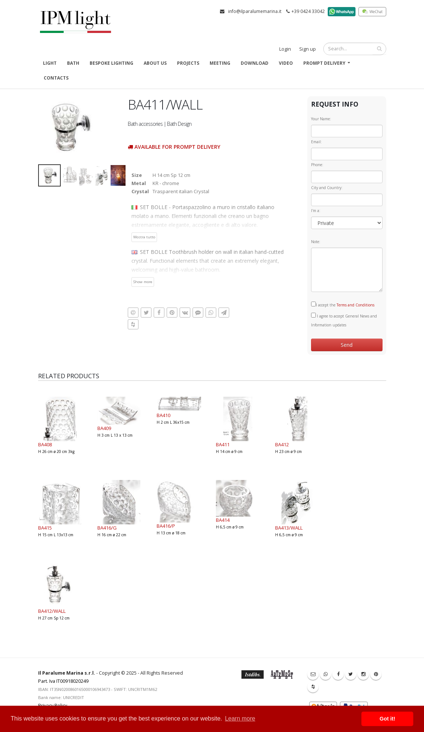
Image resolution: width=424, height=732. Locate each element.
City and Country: (327, 187)
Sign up (307, 49)
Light (50, 63)
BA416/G (107, 527)
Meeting (220, 63)
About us (155, 63)
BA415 (45, 527)
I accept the (342, 305)
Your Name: (321, 118)
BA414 (223, 520)
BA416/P (166, 526)
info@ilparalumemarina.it (254, 11)
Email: (316, 141)
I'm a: (315, 210)
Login (285, 49)
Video (286, 63)
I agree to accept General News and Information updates (344, 320)
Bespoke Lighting (111, 63)
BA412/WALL (52, 611)
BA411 (223, 444)
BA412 (282, 444)
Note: (315, 241)
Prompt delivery (324, 63)
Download (254, 63)
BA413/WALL (289, 527)
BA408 (45, 444)
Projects (188, 63)
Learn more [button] (240, 718)
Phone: (317, 164)
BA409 (104, 428)
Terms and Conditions (355, 305)
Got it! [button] (387, 719)
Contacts (56, 78)
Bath (73, 63)
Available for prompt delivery (174, 146)
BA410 (163, 415)
